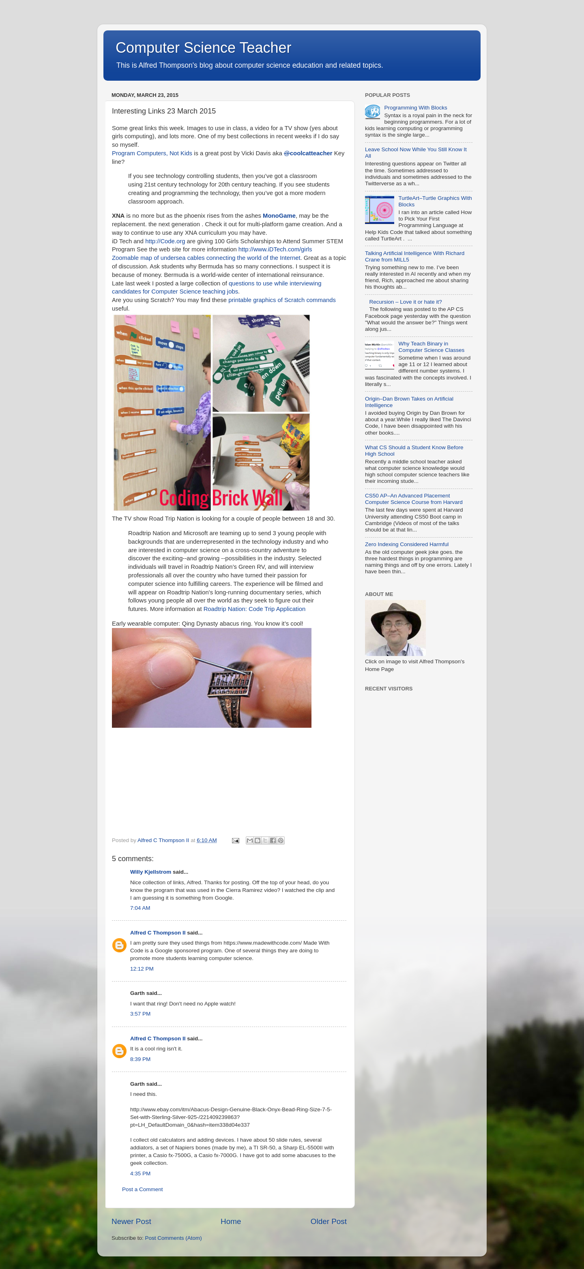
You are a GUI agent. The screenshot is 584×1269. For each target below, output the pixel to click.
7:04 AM (140, 908)
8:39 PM (140, 1059)
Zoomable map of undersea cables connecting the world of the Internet (206, 258)
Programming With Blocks (415, 108)
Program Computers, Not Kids (152, 153)
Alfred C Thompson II (158, 933)
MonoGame (279, 215)
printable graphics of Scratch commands (282, 300)
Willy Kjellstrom (150, 872)
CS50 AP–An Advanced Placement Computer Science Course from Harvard (414, 499)
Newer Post (131, 1221)
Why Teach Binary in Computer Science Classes (431, 347)
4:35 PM (140, 1173)
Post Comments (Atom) (173, 1238)
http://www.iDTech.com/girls (275, 249)
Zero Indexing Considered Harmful (407, 544)
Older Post (329, 1221)
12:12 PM (142, 969)
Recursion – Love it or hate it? (405, 302)
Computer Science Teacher (204, 47)
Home (231, 1221)
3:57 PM (140, 1014)
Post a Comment (142, 1189)
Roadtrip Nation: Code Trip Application (254, 609)
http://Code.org (166, 241)
